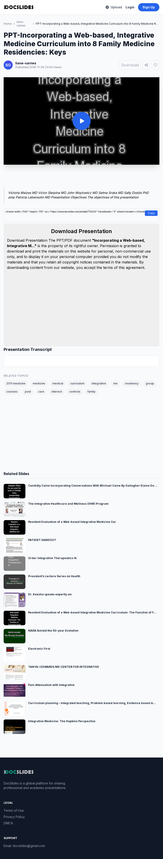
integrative (99, 383)
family (91, 391)
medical (57, 383)
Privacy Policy (14, 817)
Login (130, 7)
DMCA (8, 823)
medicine (39, 383)
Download (130, 65)
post (28, 391)
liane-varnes (21, 23)
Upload (114, 7)
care (41, 391)
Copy (151, 213)
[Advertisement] (81, 176)
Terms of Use (14, 810)
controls (74, 391)
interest (56, 391)
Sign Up (149, 7)
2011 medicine (15, 383)
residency (132, 383)
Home (8, 23)
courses (11, 391)
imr (115, 383)
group (150, 383)
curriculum (77, 383)
